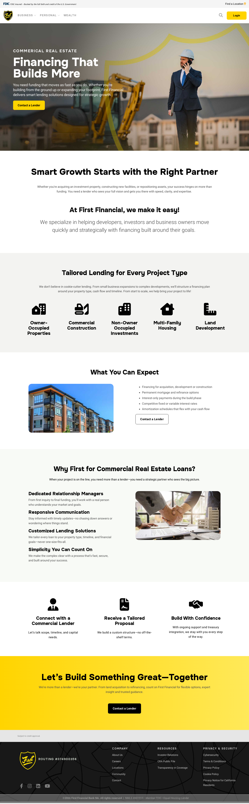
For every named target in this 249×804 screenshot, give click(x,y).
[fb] (21, 786)
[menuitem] (117, 754)
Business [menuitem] (27, 15)
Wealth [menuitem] (70, 15)
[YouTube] (47, 786)
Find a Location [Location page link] (235, 3)
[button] (152, 419)
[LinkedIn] (38, 786)
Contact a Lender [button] (29, 105)
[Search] (221, 16)
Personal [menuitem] (50, 15)
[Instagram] (30, 786)
